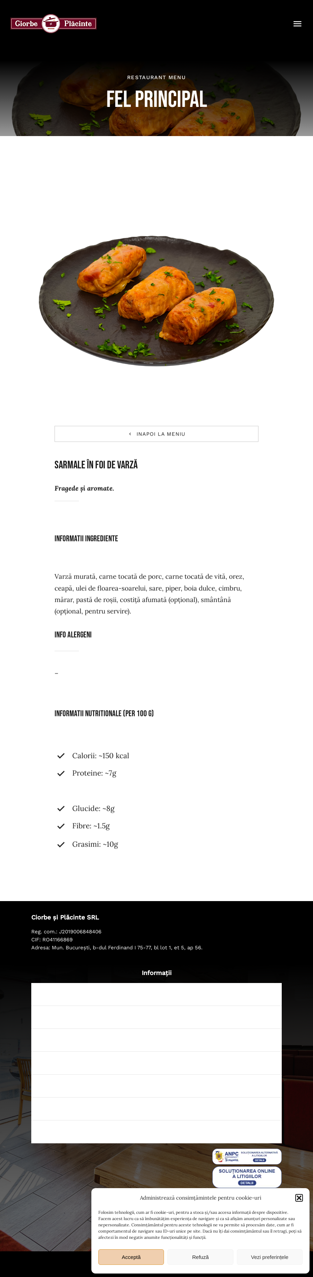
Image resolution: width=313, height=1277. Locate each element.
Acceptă (131, 1257)
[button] (299, 1197)
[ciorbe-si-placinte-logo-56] (53, 17)
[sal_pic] (247, 1152)
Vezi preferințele (270, 1257)
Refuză (200, 1257)
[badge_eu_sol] (247, 1169)
